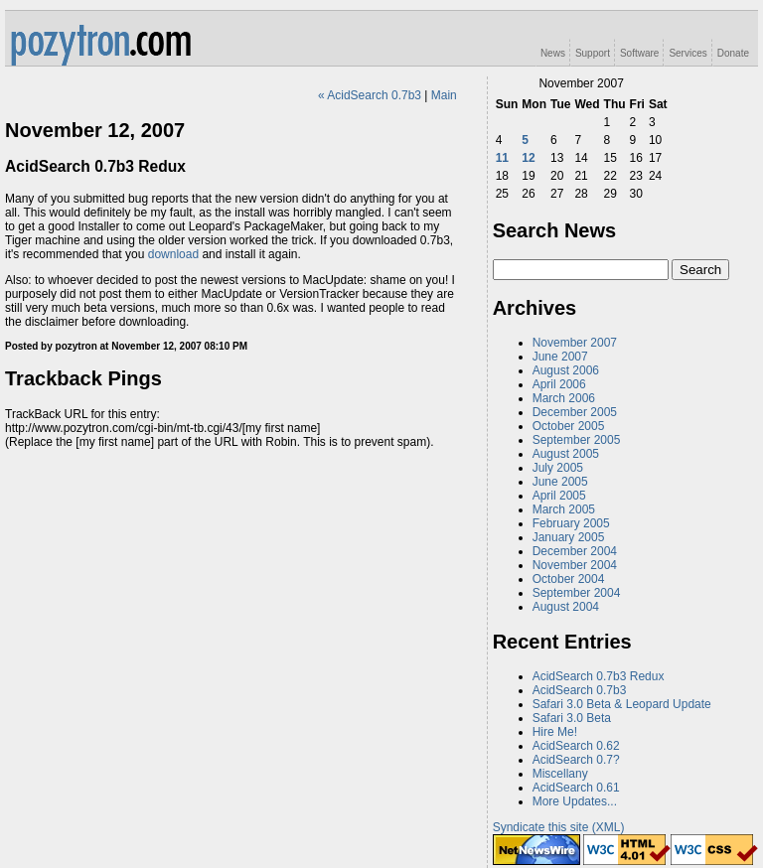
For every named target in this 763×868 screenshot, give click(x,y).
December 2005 (575, 412)
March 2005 (564, 509)
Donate (733, 53)
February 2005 (571, 523)
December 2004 (575, 551)
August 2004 (566, 607)
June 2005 (560, 482)
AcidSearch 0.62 (576, 746)
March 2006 (564, 398)
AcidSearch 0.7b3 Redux (599, 676)
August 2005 (566, 454)
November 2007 (575, 343)
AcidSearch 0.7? (576, 760)
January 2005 (569, 537)
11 (502, 158)
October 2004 (569, 579)
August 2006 (566, 370)
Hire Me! (555, 732)
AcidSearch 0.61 (576, 788)
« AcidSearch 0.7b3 (369, 95)
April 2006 (559, 384)
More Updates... (575, 801)
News (552, 53)
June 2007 (560, 356)
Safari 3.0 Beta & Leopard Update (622, 704)
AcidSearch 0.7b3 (580, 690)
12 (528, 158)
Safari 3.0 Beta (572, 718)
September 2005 (577, 440)
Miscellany (560, 774)
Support (592, 53)
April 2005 (559, 496)
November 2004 (575, 565)
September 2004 (577, 593)
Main (444, 95)
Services (687, 53)
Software (639, 53)
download (173, 254)
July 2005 (558, 468)
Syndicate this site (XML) (559, 827)
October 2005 (569, 426)
